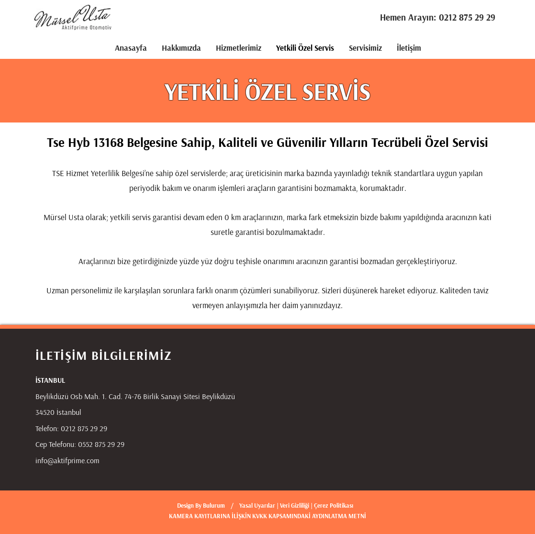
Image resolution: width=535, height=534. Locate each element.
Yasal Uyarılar (257, 505)
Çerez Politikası (333, 505)
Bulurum (214, 505)
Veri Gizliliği (295, 505)
